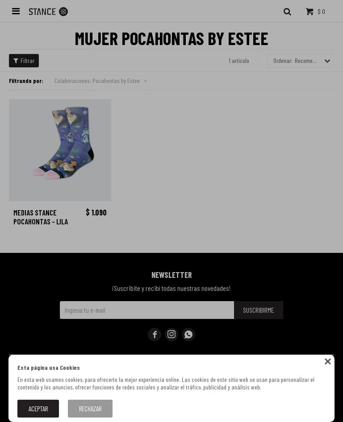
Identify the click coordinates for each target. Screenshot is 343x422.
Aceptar (38, 409)
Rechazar (90, 409)
